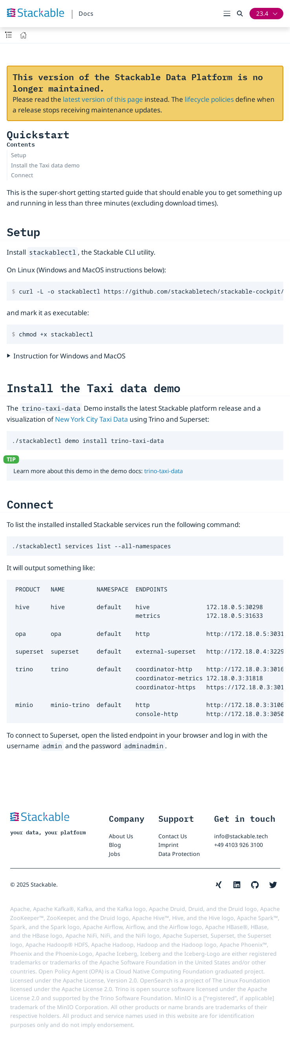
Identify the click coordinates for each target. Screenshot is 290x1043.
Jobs (114, 854)
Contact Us (172, 836)
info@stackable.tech (241, 836)
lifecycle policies (209, 99)
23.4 (262, 13)
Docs (86, 13)
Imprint (168, 844)
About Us (121, 836)
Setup (18, 155)
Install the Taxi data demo (45, 165)
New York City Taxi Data (91, 419)
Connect (22, 175)
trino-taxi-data (163, 471)
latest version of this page (103, 99)
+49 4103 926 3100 (238, 844)
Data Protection (179, 854)
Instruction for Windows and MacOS (69, 355)
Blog (115, 844)
